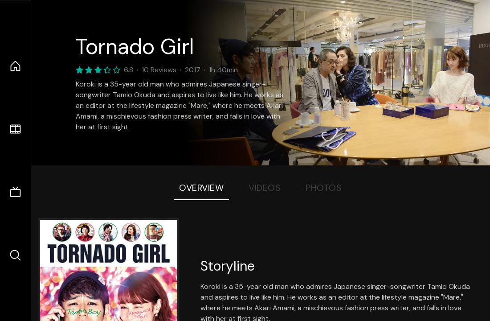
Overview (201, 187)
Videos (265, 187)
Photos (324, 187)
